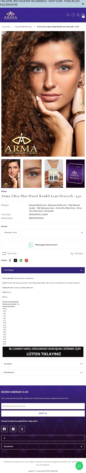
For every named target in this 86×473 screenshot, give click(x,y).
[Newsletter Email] (43, 406)
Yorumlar (8, 364)
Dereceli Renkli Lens (37, 205)
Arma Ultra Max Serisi (65, 208)
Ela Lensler (49, 211)
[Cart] (83, 15)
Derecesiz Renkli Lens (57, 205)
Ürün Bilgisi (9, 270)
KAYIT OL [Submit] (43, 413)
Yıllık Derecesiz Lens (45, 208)
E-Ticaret (39, 471)
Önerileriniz (9, 372)
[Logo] (10, 15)
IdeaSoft (31, 471)
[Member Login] (78, 15)
